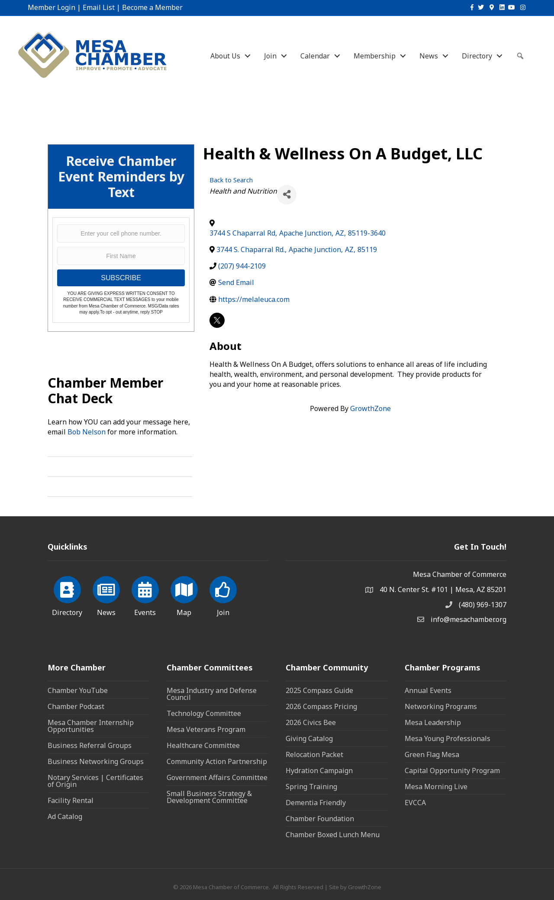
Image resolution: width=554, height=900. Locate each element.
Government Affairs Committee (217, 777)
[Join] (223, 595)
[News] (106, 595)
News (428, 56)
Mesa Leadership (433, 722)
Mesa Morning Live (436, 786)
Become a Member (152, 7)
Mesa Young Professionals (447, 738)
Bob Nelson (87, 432)
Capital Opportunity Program (452, 770)
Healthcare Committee (203, 745)
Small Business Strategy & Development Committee (209, 797)
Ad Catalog (65, 816)
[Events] (145, 595)
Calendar (315, 56)
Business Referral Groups (90, 745)
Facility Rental (70, 800)
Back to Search (231, 180)
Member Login (51, 7)
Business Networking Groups (96, 761)
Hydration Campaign (319, 770)
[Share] (286, 194)
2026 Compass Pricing (321, 706)
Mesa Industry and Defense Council (212, 694)
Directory (477, 56)
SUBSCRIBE (121, 278)
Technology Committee (204, 713)
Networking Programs (441, 706)
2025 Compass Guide (319, 690)
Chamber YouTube (78, 690)
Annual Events (428, 690)
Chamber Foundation (320, 818)
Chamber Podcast (76, 706)
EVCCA (415, 802)
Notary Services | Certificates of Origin (95, 781)
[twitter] (217, 320)
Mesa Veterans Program (206, 729)
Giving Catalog (309, 738)
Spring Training (311, 786)
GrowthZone (370, 408)
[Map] (184, 595)
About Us (225, 56)
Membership (375, 56)
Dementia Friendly (316, 802)
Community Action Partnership (217, 761)
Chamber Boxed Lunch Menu (333, 834)
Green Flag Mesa (432, 754)
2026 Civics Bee (311, 722)
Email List (99, 7)
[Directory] (67, 595)
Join (270, 56)
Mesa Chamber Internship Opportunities (91, 726)
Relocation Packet (314, 754)
